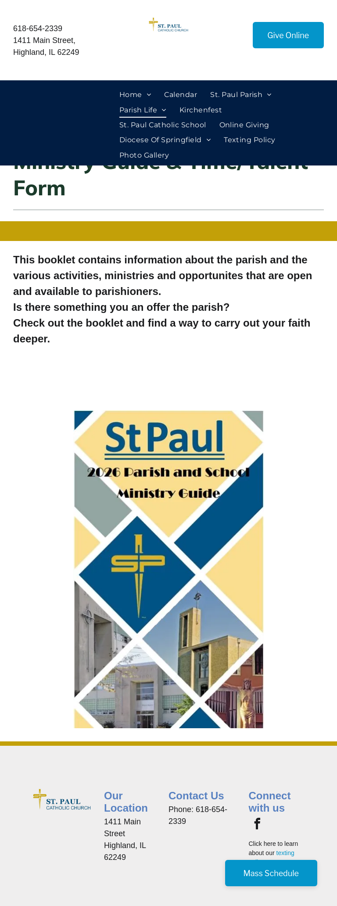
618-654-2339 (37, 28)
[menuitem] (135, 94)
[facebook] (257, 825)
